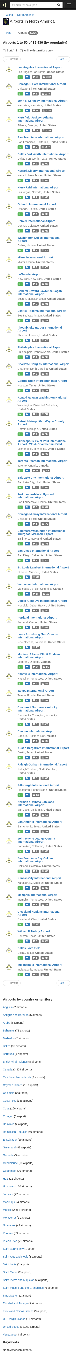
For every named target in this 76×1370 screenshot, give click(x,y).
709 (45, 454)
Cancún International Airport (37, 731)
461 (45, 700)
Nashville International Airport (37, 673)
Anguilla (8, 1007)
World (9, 14)
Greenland (9, 1147)
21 (36, 110)
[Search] (59, 5)
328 (36, 924)
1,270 (46, 94)
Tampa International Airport (36, 690)
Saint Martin (10, 1272)
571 (45, 544)
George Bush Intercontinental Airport (42, 380)
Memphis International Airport (37, 894)
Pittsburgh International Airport (38, 785)
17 (36, 667)
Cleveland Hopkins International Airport (39, 913)
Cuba (6, 1108)
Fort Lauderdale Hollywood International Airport (36, 496)
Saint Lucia (9, 1264)
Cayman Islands (12, 1085)
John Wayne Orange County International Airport (36, 840)
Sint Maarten (10, 1295)
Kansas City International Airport (39, 878)
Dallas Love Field (29, 948)
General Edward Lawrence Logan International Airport (40, 292)
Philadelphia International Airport (40, 347)
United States (11, 1326)
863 (45, 284)
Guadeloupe (10, 1163)
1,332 (47, 77)
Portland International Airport (37, 617)
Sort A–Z (10, 50)
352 (45, 871)
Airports (28, 33)
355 (45, 831)
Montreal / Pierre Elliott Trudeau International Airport (39, 656)
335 (45, 904)
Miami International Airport (35, 257)
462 (45, 683)
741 (45, 414)
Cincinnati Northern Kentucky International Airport (37, 709)
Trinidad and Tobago (15, 1303)
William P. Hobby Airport (34, 931)
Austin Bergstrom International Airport (43, 748)
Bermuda (8, 1053)
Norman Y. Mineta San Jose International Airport (36, 803)
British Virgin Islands (15, 1061)
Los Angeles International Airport (40, 67)
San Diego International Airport (38, 550)
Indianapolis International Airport (40, 964)
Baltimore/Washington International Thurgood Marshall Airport (41, 532)
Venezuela (9, 1334)
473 (46, 667)
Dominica (8, 1124)
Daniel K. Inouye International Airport (42, 600)
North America (25, 14)
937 (45, 214)
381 (36, 795)
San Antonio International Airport (40, 821)
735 (45, 434)
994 (45, 180)
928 (45, 231)
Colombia (8, 1092)
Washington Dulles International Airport (39, 239)
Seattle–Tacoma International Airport (42, 310)
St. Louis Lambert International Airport (43, 567)
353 (45, 851)
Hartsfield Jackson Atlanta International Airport (35, 119)
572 (45, 524)
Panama (8, 1233)
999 (45, 164)
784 (45, 374)
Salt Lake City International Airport (41, 477)
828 (45, 340)
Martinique (9, 1202)
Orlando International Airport (37, 204)
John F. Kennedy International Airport (42, 100)
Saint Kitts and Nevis (15, 1256)
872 (45, 267)
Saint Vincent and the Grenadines (23, 1287)
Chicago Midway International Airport (42, 514)
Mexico (7, 1209)
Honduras (9, 1186)
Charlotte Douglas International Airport (43, 364)
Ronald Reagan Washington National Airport (42, 399)
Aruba (6, 1022)
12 (36, 77)
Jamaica (8, 1194)
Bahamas (8, 1030)
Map (8, 32)
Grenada (8, 1155)
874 (45, 250)
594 (45, 487)
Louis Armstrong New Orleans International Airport (38, 636)
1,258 (47, 110)
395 (45, 778)
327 (45, 958)
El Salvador (10, 1139)
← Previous (12, 59)
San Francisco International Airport (41, 137)
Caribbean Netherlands (17, 1077)
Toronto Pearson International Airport (42, 460)
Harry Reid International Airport (38, 187)
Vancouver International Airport (38, 584)
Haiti (5, 1178)
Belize (6, 1046)
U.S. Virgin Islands (14, 1319)
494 (45, 627)
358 (45, 815)
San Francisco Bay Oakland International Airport (36, 860)
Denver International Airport (36, 221)
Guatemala (9, 1170)
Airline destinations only (36, 50)
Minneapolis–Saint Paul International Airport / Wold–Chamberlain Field (42, 442)
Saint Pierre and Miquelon (18, 1280)
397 (45, 757)
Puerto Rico (10, 1241)
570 (45, 560)
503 (46, 594)
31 (36, 470)
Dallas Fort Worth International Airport (43, 154)
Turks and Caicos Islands (18, 1311)
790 (45, 357)
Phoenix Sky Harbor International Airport (40, 329)
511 (36, 577)
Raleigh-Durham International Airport (42, 764)
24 (36, 594)
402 (45, 741)
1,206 (47, 130)
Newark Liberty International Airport (41, 170)
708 (46, 470)
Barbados (9, 1038)
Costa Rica (9, 1100)
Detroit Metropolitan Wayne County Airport (41, 423)
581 (45, 507)
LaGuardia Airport (30, 274)
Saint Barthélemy (13, 1248)
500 (45, 610)
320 (45, 974)
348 (45, 888)
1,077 (46, 147)
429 (45, 724)
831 (45, 304)
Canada (7, 1069)
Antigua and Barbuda (16, 1014)
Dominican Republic (15, 1131)
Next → (63, 59)
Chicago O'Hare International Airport (42, 84)
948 (45, 197)
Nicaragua (9, 1225)
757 (45, 390)
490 (36, 647)
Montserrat (9, 1217)
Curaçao (8, 1116)
